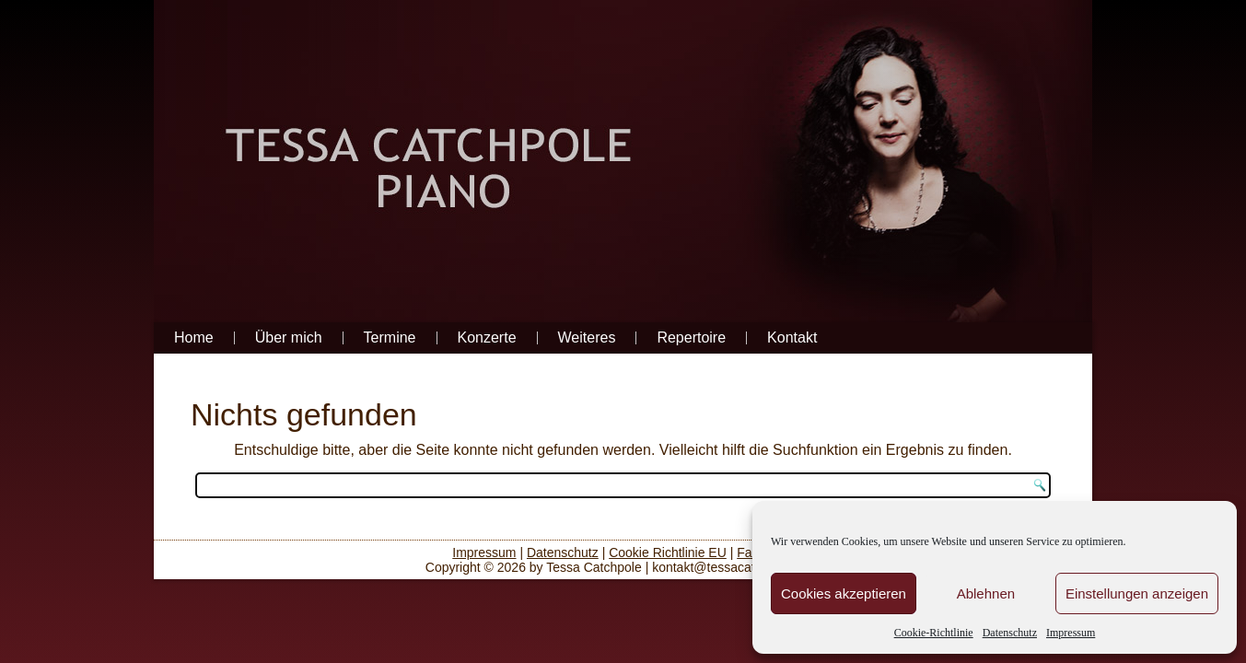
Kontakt (792, 337)
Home (194, 337)
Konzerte (487, 337)
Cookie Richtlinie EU (668, 552)
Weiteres (587, 337)
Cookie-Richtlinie (933, 632)
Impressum (1070, 632)
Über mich (288, 337)
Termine (390, 337)
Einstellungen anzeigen (1137, 593)
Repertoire (691, 337)
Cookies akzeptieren (843, 593)
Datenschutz (1010, 632)
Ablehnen (986, 593)
